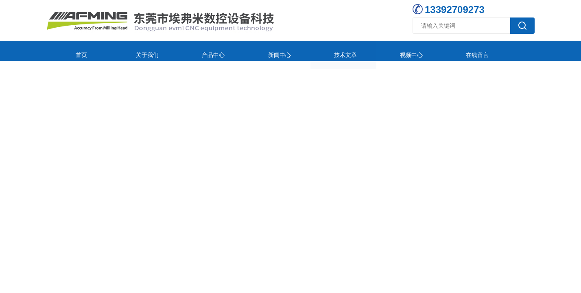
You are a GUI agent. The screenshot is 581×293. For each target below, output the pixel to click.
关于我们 (128, 50)
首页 (74, 50)
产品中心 (182, 50)
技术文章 (290, 50)
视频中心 (344, 50)
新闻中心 (236, 50)
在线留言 (398, 50)
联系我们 (452, 50)
